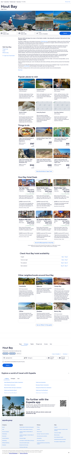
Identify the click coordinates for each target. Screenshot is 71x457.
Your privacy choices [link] (41, 440)
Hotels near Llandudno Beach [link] (10, 390)
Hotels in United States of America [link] (26, 429)
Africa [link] (2, 1)
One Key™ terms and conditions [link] (43, 433)
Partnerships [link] (4, 433)
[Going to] (35, 358)
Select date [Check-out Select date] (23, 34)
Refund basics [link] (56, 435)
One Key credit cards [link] (23, 447)
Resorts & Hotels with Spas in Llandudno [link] (12, 387)
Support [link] (55, 427)
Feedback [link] (4, 445)
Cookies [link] (38, 429)
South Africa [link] (6, 1)
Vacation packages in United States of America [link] (27, 435)
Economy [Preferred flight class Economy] (66, 354)
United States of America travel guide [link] (27, 427)
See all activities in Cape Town (44, 171)
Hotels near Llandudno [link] (41, 382)
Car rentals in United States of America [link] (27, 440)
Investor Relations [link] (5, 438)
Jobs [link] (3, 429)
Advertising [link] (4, 440)
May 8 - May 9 (65, 259)
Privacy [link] (38, 427)
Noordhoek (26, 66)
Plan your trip (67, 1)
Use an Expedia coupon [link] (58, 437)
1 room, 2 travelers (56, 354)
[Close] (68, 452)
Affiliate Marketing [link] (5, 442)
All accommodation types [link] (24, 442)
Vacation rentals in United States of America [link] (26, 432)
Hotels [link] (3, 50)
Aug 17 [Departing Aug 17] (51, 358)
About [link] (3, 427)
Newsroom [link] (4, 436)
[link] (9, 55)
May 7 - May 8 (65, 256)
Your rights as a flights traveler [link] (59, 441)
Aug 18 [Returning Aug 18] (63, 358)
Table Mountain (44, 41)
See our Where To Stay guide (44, 325)
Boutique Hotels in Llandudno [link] (42, 385)
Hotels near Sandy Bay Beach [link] (10, 393)
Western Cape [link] (12, 1)
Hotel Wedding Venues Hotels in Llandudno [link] (13, 382)
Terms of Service (24, 453)
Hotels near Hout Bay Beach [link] (42, 390)
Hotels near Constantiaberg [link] (42, 393)
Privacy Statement (13, 453)
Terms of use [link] (39, 431)
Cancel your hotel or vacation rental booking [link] (60, 430)
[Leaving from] (13, 358)
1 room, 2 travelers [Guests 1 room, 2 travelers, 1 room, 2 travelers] (43, 34)
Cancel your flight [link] (57, 432)
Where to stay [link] (5, 52)
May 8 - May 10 (64, 262)
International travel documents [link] (60, 439)
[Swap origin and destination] (25, 358)
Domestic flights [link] (23, 438)
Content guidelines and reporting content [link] (43, 443)
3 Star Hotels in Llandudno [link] (9, 385)
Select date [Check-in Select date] (6, 34)
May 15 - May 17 (64, 265)
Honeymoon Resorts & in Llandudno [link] (43, 387)
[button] (35, 373)
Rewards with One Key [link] (24, 445)
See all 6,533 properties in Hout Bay (44, 242)
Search (65, 33)
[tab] (20, 344)
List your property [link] (5, 431)
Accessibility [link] (39, 438)
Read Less (20, 70)
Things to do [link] (5, 49)
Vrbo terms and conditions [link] (42, 436)
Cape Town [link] (19, 1)
